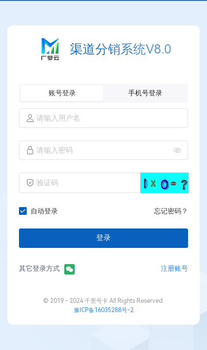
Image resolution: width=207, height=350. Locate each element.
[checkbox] (40, 211)
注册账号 (174, 268)
